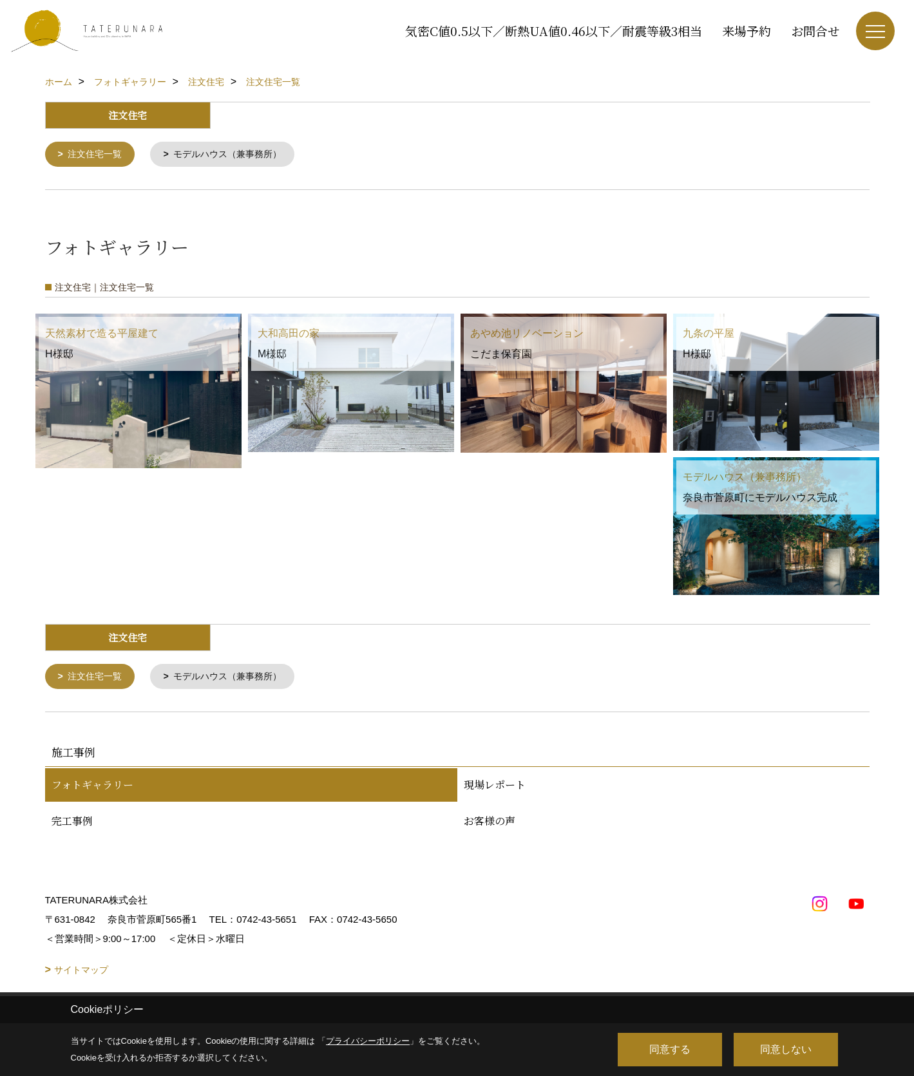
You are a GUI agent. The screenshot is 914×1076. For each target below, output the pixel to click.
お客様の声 (489, 823)
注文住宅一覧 (97, 154)
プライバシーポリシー (368, 1041)
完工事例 (72, 823)
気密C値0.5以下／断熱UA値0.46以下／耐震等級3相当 (553, 30)
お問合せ (815, 30)
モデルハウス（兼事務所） (236, 154)
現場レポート (495, 787)
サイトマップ (81, 972)
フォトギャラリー (92, 787)
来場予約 (746, 30)
